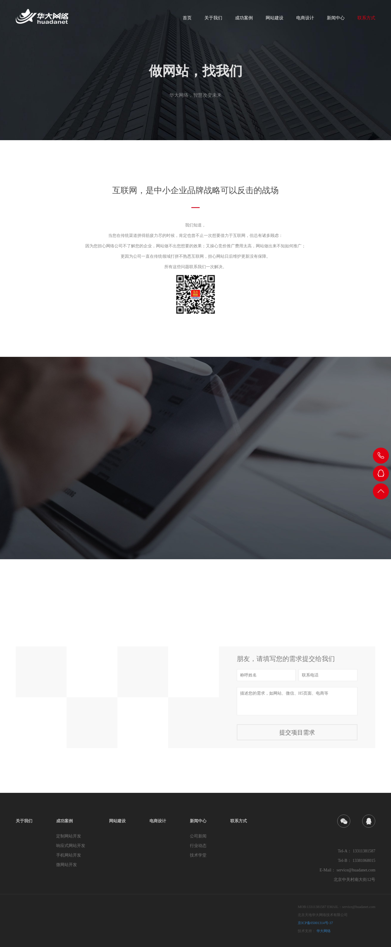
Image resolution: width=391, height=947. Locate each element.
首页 (187, 19)
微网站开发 (66, 864)
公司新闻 (198, 836)
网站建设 (274, 19)
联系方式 (366, 19)
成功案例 (244, 19)
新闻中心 (336, 19)
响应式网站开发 (70, 845)
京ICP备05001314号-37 (315, 923)
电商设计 (305, 19)
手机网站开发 (68, 855)
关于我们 (213, 19)
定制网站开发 (68, 836)
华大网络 (323, 931)
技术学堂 (198, 855)
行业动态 (198, 845)
